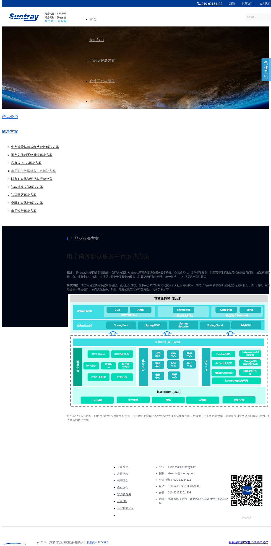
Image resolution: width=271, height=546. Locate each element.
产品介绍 (10, 116)
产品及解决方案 (102, 60)
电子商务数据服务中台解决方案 (33, 171)
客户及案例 (124, 494)
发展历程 (122, 473)
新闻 (232, 3)
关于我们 (96, 101)
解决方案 (10, 131)
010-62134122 (209, 3)
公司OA (122, 501)
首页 (93, 19)
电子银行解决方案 (23, 211)
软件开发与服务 (102, 81)
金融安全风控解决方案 (27, 203)
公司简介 (122, 467)
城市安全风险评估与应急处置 (31, 179)
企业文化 (122, 487)
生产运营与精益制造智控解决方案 (35, 147)
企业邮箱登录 (125, 508)
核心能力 (96, 40)
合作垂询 (266, 69)
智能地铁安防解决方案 (27, 187)
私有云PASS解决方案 (26, 163)
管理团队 (122, 480)
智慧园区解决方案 (23, 195)
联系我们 (247, 3)
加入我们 (264, 3)
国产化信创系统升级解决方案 (31, 155)
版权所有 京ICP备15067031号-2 (248, 542)
